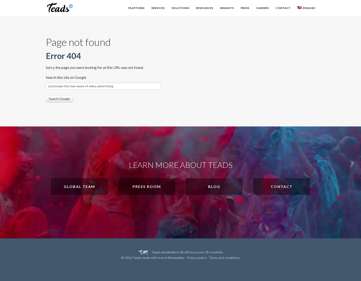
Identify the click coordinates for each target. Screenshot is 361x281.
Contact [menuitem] (283, 8)
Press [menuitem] (245, 8)
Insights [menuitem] (227, 8)
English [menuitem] (306, 8)
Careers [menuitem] (262, 8)
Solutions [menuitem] (180, 8)
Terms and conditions (224, 258)
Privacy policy (196, 258)
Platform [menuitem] (136, 8)
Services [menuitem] (158, 8)
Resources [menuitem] (204, 8)
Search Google (59, 99)
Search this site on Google (66, 77)
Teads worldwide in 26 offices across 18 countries (187, 252)
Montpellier (176, 258)
